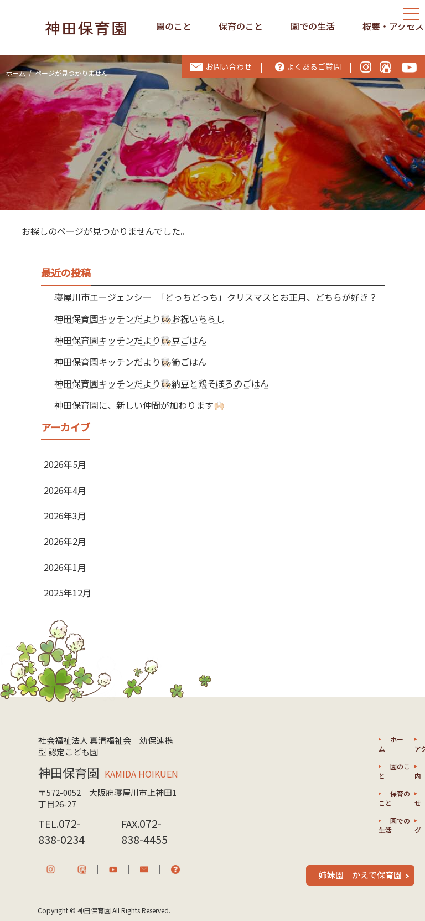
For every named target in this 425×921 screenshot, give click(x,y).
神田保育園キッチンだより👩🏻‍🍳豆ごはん (130, 340)
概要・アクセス (393, 26)
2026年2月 (65, 541)
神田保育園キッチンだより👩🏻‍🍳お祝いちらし (139, 318)
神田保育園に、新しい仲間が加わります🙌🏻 (139, 404)
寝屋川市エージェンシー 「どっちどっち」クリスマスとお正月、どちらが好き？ (215, 296)
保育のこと (241, 26)
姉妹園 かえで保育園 (360, 875)
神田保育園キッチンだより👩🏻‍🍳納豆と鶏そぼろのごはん (161, 383)
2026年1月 (65, 567)
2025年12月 (67, 592)
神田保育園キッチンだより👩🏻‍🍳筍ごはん (130, 361)
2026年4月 (65, 490)
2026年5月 (65, 464)
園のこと (173, 26)
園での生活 (313, 26)
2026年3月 (65, 515)
